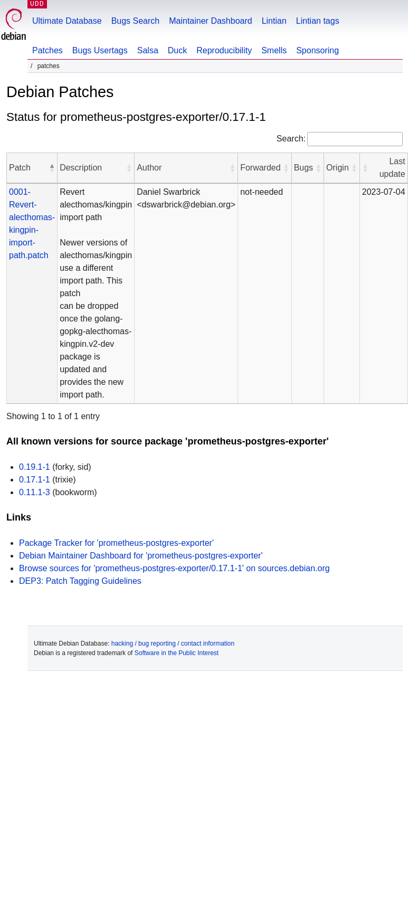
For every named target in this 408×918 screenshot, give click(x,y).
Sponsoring (317, 50)
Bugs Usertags (100, 50)
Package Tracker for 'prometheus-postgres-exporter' (116, 542)
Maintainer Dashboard (210, 20)
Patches (47, 50)
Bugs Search (135, 20)
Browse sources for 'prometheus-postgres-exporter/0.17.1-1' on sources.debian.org (174, 568)
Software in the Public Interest (177, 653)
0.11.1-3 (34, 492)
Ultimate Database (67, 20)
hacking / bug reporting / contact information (172, 643)
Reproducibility (224, 50)
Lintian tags (317, 20)
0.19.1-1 (34, 466)
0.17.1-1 (34, 479)
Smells (274, 50)
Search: (291, 138)
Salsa (147, 50)
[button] (52, 168)
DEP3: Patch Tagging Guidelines (80, 580)
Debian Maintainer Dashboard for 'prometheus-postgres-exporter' (140, 555)
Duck (177, 50)
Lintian (274, 20)
